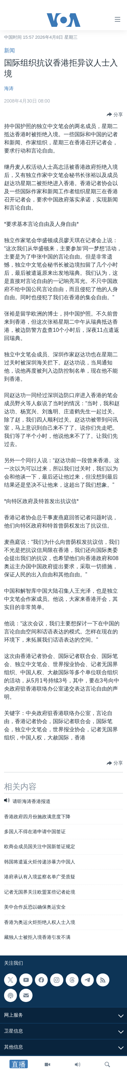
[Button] (115, 114)
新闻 (9, 50)
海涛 (9, 88)
